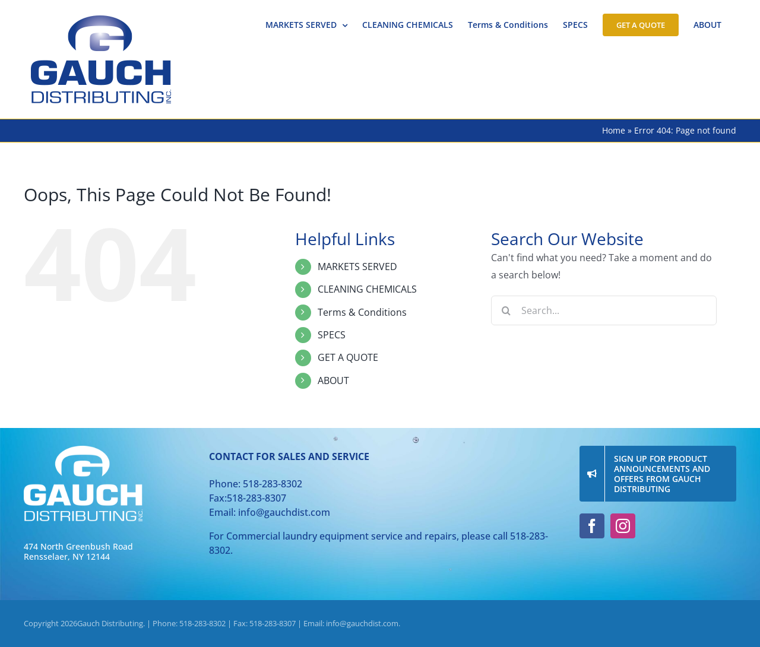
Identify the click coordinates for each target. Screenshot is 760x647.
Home (613, 130)
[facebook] (592, 525)
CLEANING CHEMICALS (367, 289)
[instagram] (622, 525)
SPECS (332, 334)
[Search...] (604, 310)
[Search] (506, 310)
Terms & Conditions (362, 312)
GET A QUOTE (348, 357)
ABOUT (333, 380)
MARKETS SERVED (357, 266)
